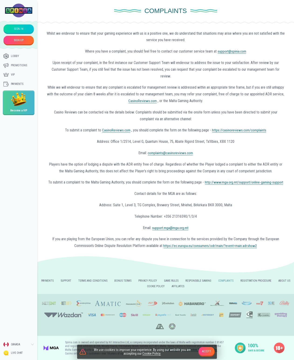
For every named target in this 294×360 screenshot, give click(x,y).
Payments (13, 84)
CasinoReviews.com (142, 101)
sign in (18, 28)
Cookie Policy (156, 286)
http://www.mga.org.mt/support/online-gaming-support (244, 182)
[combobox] (18, 344)
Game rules (171, 280)
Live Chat (13, 352)
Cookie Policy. (151, 354)
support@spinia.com (232, 51)
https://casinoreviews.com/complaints (239, 130)
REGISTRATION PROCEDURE (255, 280)
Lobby (11, 56)
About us (284, 280)
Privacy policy (147, 280)
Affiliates (178, 286)
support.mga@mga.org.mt (170, 228)
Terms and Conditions (92, 280)
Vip (9, 74)
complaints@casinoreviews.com (170, 153)
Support (66, 280)
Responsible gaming (198, 280)
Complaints (225, 280)
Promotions (15, 65)
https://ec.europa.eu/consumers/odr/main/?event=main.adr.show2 (210, 245)
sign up (19, 40)
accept (206, 351)
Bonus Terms (122, 280)
